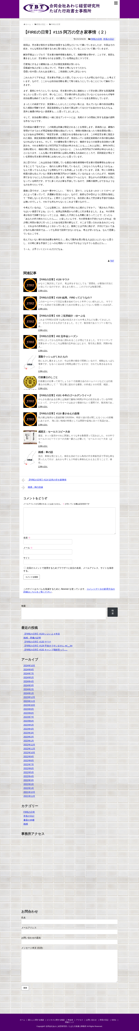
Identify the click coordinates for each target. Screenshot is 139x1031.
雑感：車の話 (45, 452)
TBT (112, 261)
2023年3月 (28, 733)
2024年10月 (29, 665)
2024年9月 (28, 669)
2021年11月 (29, 796)
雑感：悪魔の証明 (32, 638)
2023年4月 (28, 729)
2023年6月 (28, 721)
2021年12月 (29, 792)
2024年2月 (28, 689)
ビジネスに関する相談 (56, 1020)
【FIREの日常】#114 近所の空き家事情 (43, 480)
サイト (26, 558)
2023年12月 (29, 697)
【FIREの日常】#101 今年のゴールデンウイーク (64, 395)
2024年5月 (28, 677)
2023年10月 (29, 705)
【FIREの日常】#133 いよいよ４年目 (41, 634)
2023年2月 (28, 737)
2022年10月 (29, 752)
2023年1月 (28, 741)
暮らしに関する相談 (36, 1020)
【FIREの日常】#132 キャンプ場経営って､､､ (45, 650)
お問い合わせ (91, 1020)
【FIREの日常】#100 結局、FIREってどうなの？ (65, 297)
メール (28, 548)
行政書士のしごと (48, 377)
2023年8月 (28, 713)
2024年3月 (28, 685)
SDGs (114, 1020)
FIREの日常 (96, 39)
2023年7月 (28, 717)
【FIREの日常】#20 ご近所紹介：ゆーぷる (61, 315)
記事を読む (43, 291)
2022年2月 (28, 784)
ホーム (22, 1020)
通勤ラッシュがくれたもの (53, 356)
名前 (26, 538)
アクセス (79, 1020)
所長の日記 (108, 39)
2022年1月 (28, 788)
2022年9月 (28, 756)
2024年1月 (28, 693)
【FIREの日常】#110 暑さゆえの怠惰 (58, 413)
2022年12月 (29, 745)
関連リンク (69, 1022)
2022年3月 (28, 780)
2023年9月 (28, 709)
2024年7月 (28, 673)
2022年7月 (28, 764)
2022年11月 (29, 749)
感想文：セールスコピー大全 (54, 431)
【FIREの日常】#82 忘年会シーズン (58, 336)
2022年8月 (28, 760)
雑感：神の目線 (32, 487)
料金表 (70, 1020)
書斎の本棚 (28, 820)
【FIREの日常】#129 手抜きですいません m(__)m (47, 646)
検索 (23, 606)
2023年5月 (28, 725)
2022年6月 (28, 768)
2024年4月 (28, 681)
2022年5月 (28, 772)
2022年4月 (28, 776)
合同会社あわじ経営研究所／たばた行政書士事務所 (66, 1026)
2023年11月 (29, 701)
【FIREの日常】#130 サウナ (54, 279)
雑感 (25, 824)
